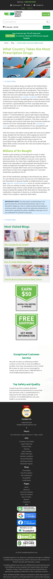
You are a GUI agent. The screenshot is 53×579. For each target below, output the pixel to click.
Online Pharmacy (26, 454)
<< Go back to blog (9, 81)
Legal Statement (26, 444)
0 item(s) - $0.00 (10, 27)
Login (23, 8)
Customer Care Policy (26, 441)
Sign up (30, 8)
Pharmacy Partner (26, 461)
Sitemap (26, 449)
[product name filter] (26, 21)
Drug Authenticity (26, 459)
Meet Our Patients (26, 492)
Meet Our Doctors (26, 494)
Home (6, 43)
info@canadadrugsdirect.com (26, 425)
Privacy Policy (26, 446)
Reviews (26, 499)
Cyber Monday (26, 451)
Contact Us (38, 5)
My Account (15, 5)
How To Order (26, 497)
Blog (12, 43)
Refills (27, 5)
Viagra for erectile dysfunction (16, 183)
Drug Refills (26, 478)
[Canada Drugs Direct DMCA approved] (26, 536)
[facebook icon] (26, 428)
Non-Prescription (26, 473)
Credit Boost (26, 480)
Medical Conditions (26, 456)
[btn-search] (47, 22)
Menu (46, 14)
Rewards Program (26, 463)
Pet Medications (26, 475)
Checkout (46, 27)
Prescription (26, 470)
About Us (26, 489)
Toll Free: (26, 2)
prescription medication (29, 97)
